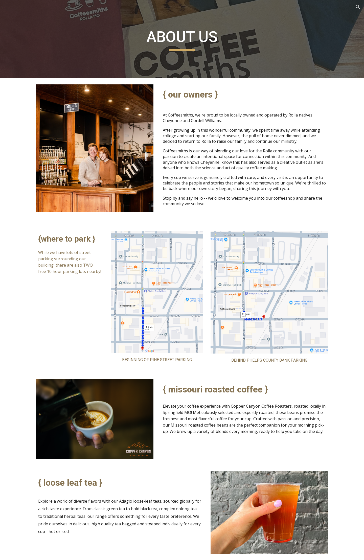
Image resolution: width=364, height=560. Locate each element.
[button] (358, 7)
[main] (182, 39)
